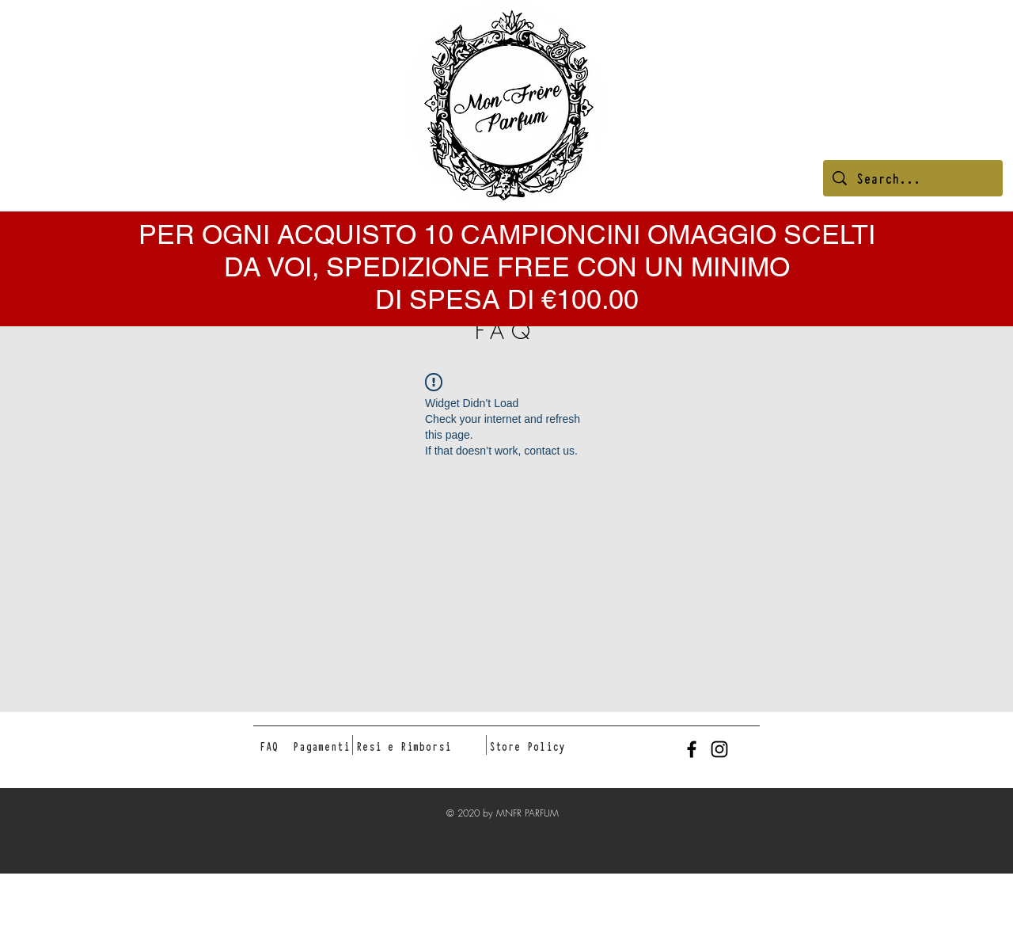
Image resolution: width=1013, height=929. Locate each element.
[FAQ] (269, 746)
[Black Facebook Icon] (692, 749)
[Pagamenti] (321, 746)
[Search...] (912, 178)
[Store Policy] (527, 746)
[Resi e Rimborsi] (403, 746)
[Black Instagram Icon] (719, 749)
